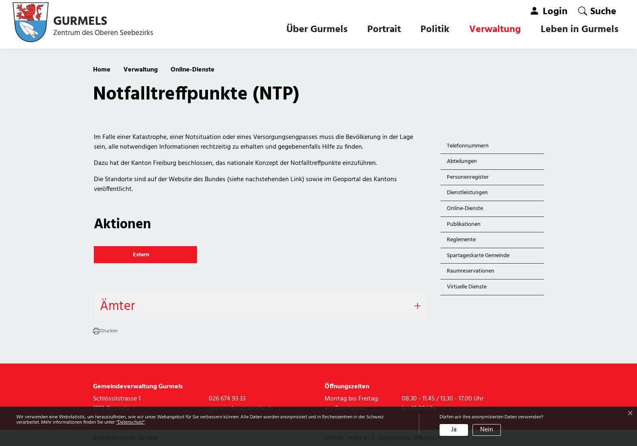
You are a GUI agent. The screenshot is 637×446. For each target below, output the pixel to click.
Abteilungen (462, 161)
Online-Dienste (465, 210)
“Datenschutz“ (130, 422)
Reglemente (461, 240)
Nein (486, 429)
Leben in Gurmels (579, 29)
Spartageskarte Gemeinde (478, 255)
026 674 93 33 (227, 399)
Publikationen (464, 224)
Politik (434, 29)
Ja (454, 429)
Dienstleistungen (467, 192)
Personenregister (468, 177)
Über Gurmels (316, 29)
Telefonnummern (468, 146)
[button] (597, 11)
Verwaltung (495, 29)
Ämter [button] (117, 306)
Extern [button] (142, 255)
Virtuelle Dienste (467, 287)
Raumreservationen (470, 271)
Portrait (384, 29)
